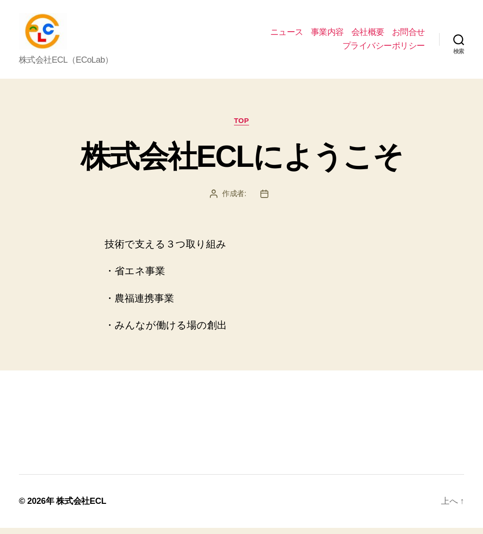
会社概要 (367, 35)
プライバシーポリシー (383, 49)
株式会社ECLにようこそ (241, 163)
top (241, 127)
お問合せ (408, 35)
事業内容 (327, 35)
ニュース (286, 35)
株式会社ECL (81, 507)
